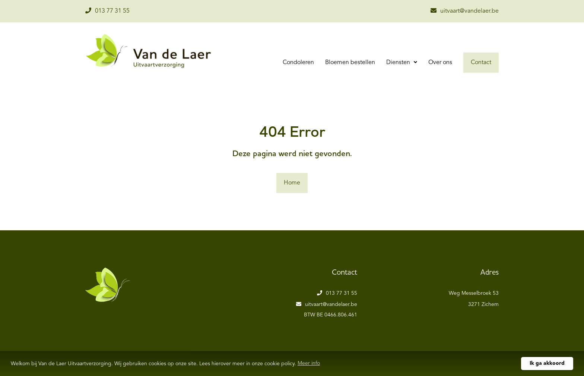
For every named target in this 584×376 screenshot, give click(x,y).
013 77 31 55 (107, 10)
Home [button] (292, 183)
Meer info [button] (309, 363)
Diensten (399, 63)
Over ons (440, 63)
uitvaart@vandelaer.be (465, 10)
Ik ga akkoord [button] (547, 363)
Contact (481, 63)
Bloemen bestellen (350, 63)
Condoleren (298, 63)
